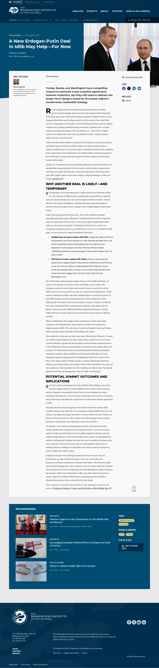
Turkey (129, 534)
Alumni (84, 653)
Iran (56, 20)
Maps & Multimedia (138, 11)
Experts (92, 11)
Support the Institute (71, 653)
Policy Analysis (15, 35)
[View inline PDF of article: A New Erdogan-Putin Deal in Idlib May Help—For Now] (134, 77)
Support (117, 11)
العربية (32, 56)
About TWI (57, 653)
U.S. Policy (123, 524)
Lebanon (64, 20)
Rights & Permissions (40, 664)
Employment (13, 664)
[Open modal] (139, 20)
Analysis (77, 11)
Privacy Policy (25, 664)
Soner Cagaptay (18, 53)
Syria (121, 534)
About (105, 11)
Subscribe (16, 653)
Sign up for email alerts (130, 547)
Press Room (16, 651)
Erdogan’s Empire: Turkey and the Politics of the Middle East (81, 488)
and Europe (57, 179)
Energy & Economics (40, 20)
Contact (15, 649)
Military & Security (24, 20)
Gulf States (74, 20)
